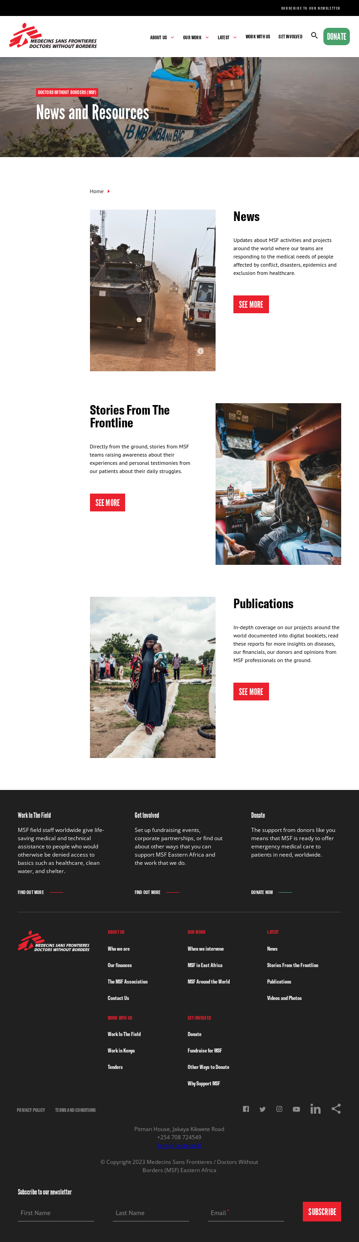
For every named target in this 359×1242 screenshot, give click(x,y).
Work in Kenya (121, 1050)
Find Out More (31, 892)
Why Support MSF (204, 1083)
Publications (279, 981)
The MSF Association (128, 981)
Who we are (119, 948)
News (272, 948)
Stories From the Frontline (292, 965)
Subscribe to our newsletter (311, 8)
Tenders (115, 1066)
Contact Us (118, 998)
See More (251, 304)
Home (97, 191)
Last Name (130, 1212)
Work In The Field (124, 1034)
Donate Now (262, 892)
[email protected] (179, 1145)
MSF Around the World (209, 981)
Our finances (120, 965)
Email (218, 1212)
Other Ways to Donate (208, 1066)
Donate (336, 36)
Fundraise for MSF (205, 1050)
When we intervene (206, 948)
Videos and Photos (284, 998)
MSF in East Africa (205, 965)
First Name (35, 1212)
